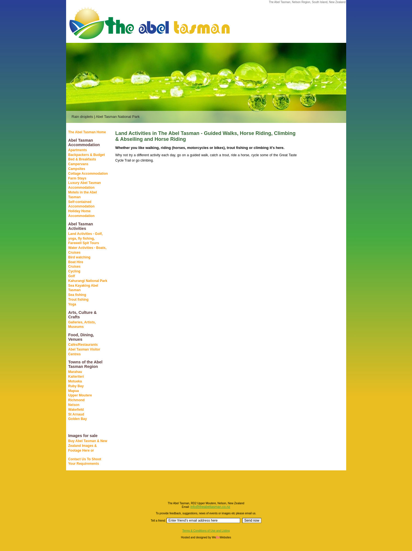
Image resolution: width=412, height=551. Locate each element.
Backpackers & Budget (86, 155)
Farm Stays (77, 178)
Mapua (73, 391)
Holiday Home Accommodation (81, 213)
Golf (71, 276)
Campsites (76, 169)
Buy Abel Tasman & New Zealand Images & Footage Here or (87, 445)
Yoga (72, 304)
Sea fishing (77, 295)
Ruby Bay (76, 386)
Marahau (75, 372)
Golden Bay (77, 419)
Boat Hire (75, 262)
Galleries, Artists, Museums (82, 324)
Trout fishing (78, 300)
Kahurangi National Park (87, 281)
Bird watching (79, 257)
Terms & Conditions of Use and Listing (206, 530)
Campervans (78, 164)
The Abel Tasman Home (87, 132)
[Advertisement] (318, 218)
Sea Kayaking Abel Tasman (83, 288)
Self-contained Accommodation (81, 204)
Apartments (77, 150)
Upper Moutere (80, 395)
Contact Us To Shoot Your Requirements (84, 461)
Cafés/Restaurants (83, 345)
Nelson (74, 405)
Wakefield (76, 410)
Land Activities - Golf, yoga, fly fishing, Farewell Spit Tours (85, 238)
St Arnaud (76, 414)
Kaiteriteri (76, 377)
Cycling (74, 271)
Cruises (74, 267)
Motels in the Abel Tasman (82, 194)
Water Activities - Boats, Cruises (87, 250)
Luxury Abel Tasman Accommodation (84, 185)
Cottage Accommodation (88, 174)
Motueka (75, 381)
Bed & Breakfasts (82, 159)
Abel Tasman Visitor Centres (84, 351)
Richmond (76, 400)
